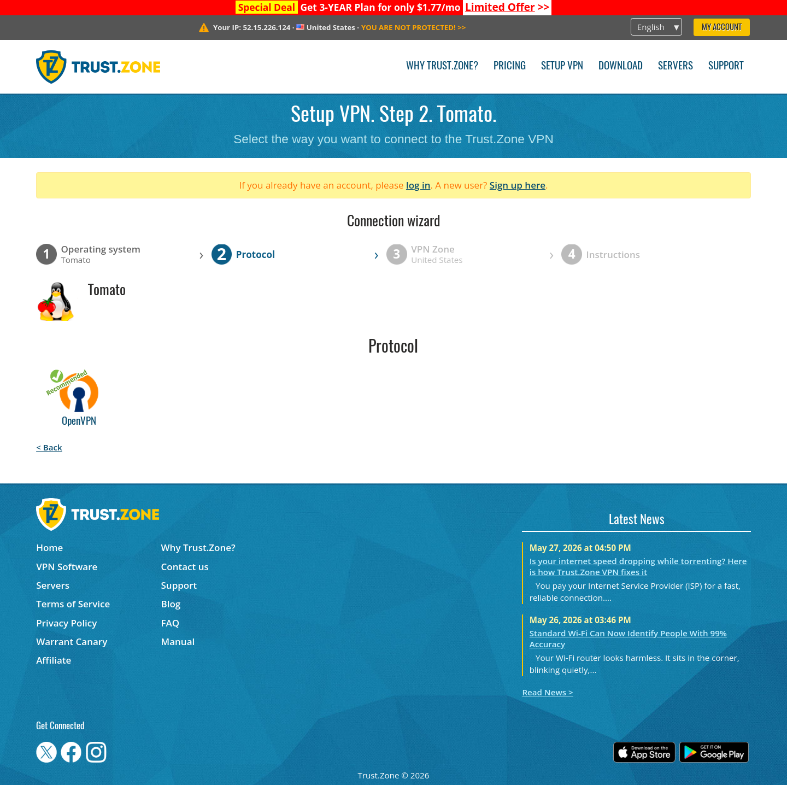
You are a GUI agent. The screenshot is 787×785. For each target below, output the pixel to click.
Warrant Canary (71, 641)
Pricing (510, 66)
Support (726, 66)
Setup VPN (562, 66)
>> (507, 7)
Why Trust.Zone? (442, 66)
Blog (171, 603)
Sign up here (517, 185)
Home (49, 547)
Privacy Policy (66, 623)
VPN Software (66, 566)
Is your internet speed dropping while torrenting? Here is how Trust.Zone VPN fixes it (638, 566)
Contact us (185, 566)
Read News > (547, 692)
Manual (178, 641)
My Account (722, 28)
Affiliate (53, 660)
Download (620, 66)
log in (418, 185)
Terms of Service (73, 603)
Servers (675, 66)
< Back (49, 447)
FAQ (170, 623)
